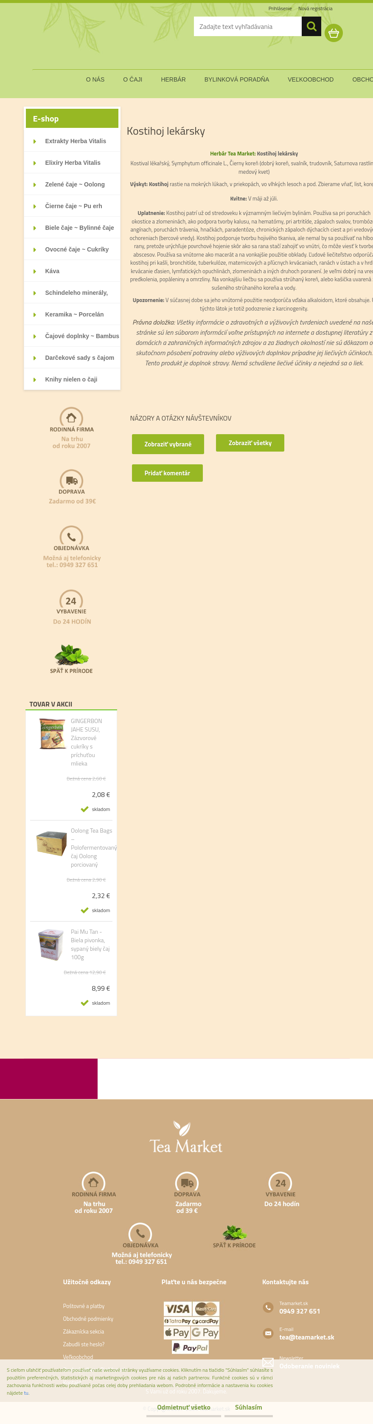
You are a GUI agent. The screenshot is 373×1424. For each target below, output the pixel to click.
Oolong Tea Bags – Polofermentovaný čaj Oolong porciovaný (94, 847)
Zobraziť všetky (250, 443)
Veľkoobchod (78, 1357)
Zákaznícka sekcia (83, 1331)
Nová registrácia (315, 8)
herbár (173, 79)
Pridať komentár (168, 473)
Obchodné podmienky (88, 1318)
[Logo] (81, 40)
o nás (95, 79)
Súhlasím (248, 1407)
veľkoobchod (311, 79)
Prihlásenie (280, 8)
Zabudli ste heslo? (83, 1344)
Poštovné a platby (83, 1306)
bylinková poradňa (237, 79)
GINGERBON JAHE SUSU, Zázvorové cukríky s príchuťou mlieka (86, 742)
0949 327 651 (299, 1311)
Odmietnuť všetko (183, 1407)
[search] (311, 26)
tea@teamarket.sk (306, 1337)
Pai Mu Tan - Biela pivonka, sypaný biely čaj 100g (90, 944)
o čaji (132, 79)
